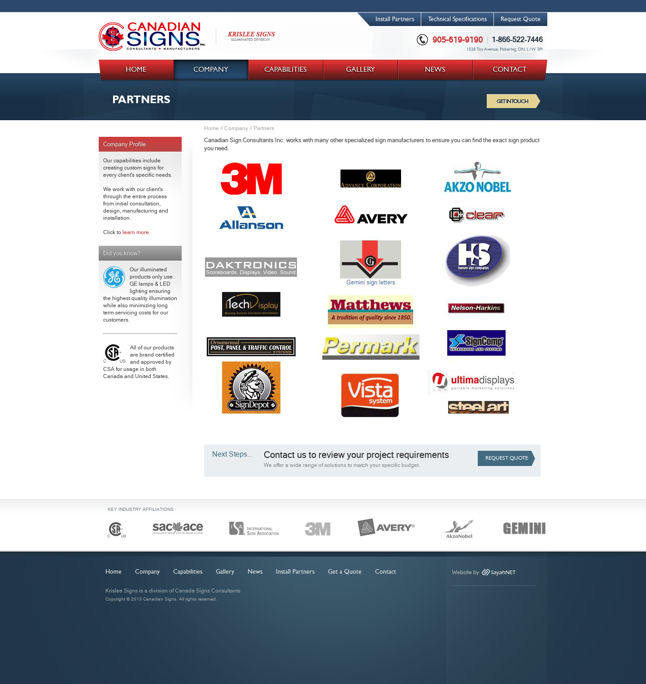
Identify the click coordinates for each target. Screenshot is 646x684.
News (255, 571)
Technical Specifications (457, 19)
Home (211, 128)
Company (236, 128)
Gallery (225, 571)
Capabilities (187, 571)
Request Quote (521, 19)
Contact (385, 571)
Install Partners (394, 19)
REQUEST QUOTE (506, 458)
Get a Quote (345, 571)
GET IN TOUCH (512, 101)
